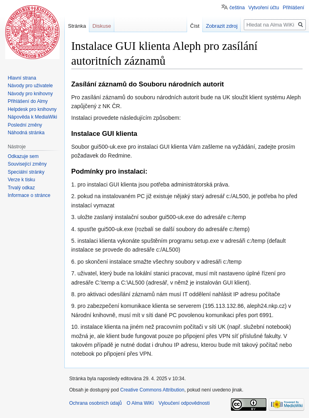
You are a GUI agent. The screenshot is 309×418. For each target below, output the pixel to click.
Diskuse (102, 26)
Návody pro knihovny (30, 93)
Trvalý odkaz (21, 188)
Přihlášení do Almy (27, 101)
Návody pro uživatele (30, 85)
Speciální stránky (26, 172)
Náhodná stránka (26, 132)
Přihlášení (293, 7)
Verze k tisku (21, 179)
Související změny (27, 164)
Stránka (77, 26)
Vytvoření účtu (263, 7)
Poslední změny (25, 125)
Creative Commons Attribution (152, 390)
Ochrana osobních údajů (95, 403)
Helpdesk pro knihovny (32, 109)
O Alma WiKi (140, 403)
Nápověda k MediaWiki (32, 117)
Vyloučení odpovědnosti (184, 403)
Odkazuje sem (23, 156)
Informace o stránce (29, 195)
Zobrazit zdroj (222, 26)
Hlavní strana (22, 78)
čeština (237, 7)
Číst (195, 26)
